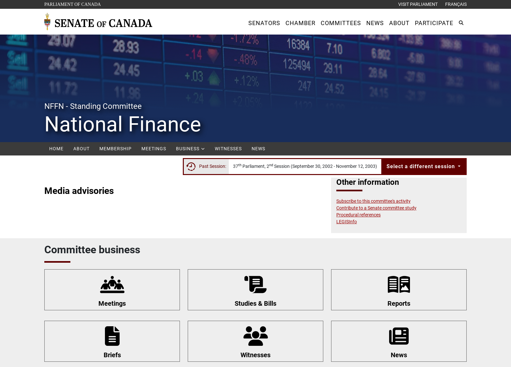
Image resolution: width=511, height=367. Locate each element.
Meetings (153, 148)
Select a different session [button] (422, 166)
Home (56, 148)
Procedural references (358, 214)
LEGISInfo (346, 221)
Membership (115, 148)
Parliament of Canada (72, 4)
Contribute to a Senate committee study (376, 208)
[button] (264, 23)
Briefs (112, 355)
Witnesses (228, 148)
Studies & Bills (255, 303)
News (258, 148)
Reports (398, 303)
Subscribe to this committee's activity (373, 201)
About (81, 148)
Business (190, 148)
